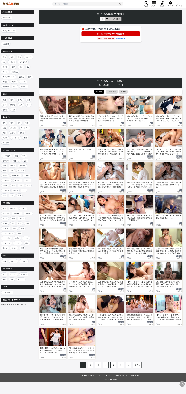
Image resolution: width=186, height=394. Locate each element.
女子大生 (12, 62)
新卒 (14, 87)
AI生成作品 (23, 62)
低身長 (21, 133)
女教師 (14, 82)
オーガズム (6, 238)
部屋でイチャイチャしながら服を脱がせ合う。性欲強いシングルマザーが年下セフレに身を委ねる (52, 317)
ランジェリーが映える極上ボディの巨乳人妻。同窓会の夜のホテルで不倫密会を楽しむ (139, 217)
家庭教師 (6, 87)
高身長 (5, 138)
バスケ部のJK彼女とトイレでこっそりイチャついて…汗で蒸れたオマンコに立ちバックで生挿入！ (168, 118)
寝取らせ (16, 161)
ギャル (5, 72)
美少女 (5, 67)
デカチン (24, 274)
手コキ (5, 223)
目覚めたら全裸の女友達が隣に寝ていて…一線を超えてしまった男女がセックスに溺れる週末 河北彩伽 (139, 184)
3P (13, 223)
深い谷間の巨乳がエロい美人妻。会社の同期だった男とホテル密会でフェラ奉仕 (110, 251)
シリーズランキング (104, 376)
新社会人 (24, 87)
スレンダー (24, 128)
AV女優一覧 (7, 17)
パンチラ (6, 190)
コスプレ (13, 261)
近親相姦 (22, 166)
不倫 (16, 156)
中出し (23, 208)
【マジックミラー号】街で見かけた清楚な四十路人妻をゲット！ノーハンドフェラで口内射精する (81, 217)
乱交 (19, 223)
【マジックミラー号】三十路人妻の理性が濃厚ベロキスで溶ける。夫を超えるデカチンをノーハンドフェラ (139, 284)
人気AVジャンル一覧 (120, 376)
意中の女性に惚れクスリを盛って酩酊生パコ (81, 150)
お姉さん (15, 72)
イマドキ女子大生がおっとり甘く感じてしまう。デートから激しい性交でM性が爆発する (110, 118)
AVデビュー (16, 175)
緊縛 (19, 233)
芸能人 (21, 77)
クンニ (5, 248)
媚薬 (13, 218)
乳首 (27, 123)
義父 (4, 100)
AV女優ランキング (88, 376)
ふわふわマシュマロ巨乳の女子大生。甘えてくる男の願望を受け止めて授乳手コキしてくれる (81, 284)
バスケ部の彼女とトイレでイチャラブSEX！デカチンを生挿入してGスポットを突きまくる (139, 118)
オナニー (6, 213)
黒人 (4, 274)
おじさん (21, 279)
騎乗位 (17, 238)
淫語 (26, 243)
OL (28, 67)
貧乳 (11, 123)
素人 (4, 57)
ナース (23, 82)
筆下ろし (13, 208)
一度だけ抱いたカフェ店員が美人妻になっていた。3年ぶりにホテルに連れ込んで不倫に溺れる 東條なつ (110, 317)
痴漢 (4, 171)
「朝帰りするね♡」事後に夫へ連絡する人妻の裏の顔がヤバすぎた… (168, 184)
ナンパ (12, 166)
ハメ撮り (28, 213)
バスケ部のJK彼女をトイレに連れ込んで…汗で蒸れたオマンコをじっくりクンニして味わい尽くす (52, 151)
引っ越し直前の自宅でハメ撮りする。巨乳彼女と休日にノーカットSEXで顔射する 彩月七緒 (81, 350)
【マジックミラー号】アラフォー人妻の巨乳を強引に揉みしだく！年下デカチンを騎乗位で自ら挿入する (168, 317)
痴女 (4, 208)
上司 (20, 105)
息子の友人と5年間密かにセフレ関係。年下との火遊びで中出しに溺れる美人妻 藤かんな (168, 284)
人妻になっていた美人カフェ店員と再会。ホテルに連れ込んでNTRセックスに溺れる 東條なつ (110, 284)
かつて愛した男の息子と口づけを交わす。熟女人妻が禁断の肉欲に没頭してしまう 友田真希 (139, 251)
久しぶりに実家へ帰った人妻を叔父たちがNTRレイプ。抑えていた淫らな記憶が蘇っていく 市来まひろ (52, 184)
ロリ (20, 67)
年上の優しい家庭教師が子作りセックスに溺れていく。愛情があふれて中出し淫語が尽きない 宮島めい (139, 151)
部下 (28, 105)
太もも (12, 133)
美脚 (4, 133)
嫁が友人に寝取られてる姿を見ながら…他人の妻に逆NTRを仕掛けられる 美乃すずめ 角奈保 (81, 118)
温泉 (20, 185)
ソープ (27, 180)
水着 (4, 261)
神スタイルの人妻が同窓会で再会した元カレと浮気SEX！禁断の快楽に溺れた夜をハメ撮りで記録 (110, 184)
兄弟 (13, 110)
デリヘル (18, 180)
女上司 (12, 105)
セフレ (20, 100)
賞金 (4, 166)
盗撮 (11, 171)
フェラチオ (17, 213)
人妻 (11, 57)
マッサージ (6, 180)
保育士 (5, 82)
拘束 (19, 195)
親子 (4, 105)
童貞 (11, 279)
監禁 (4, 195)
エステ (26, 175)
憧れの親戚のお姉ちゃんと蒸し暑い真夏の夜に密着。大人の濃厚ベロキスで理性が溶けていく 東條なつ (139, 317)
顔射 (27, 223)
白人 (29, 77)
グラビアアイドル (9, 77)
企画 (25, 161)
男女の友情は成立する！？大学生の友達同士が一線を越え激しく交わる (52, 118)
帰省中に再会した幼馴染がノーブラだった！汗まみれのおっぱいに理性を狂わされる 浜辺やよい (81, 184)
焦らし (14, 248)
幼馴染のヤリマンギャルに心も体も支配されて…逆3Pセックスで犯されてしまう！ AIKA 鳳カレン (110, 151)
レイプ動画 (6, 156)
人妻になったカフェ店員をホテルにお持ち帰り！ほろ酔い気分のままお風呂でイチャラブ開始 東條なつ (168, 251)
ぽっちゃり (15, 138)
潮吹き (21, 218)
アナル (5, 218)
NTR (23, 156)
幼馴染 (5, 110)
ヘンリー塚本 (7, 292)
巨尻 (4, 128)
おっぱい (6, 143)
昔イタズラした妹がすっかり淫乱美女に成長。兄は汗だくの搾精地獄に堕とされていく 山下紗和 (168, 151)
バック (26, 238)
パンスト (24, 261)
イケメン (13, 274)
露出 (13, 185)
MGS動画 (6, 44)
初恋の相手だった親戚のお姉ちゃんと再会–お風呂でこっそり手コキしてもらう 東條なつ (52, 350)
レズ (23, 190)
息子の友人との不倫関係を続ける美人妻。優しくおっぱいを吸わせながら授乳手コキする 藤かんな (52, 251)
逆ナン (5, 175)
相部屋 (5, 185)
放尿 (22, 228)
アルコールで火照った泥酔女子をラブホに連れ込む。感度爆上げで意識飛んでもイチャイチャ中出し (110, 217)
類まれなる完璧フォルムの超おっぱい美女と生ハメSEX (168, 216)
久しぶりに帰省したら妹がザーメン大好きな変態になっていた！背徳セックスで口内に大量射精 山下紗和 (52, 218)
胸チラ (15, 190)
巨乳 (4, 123)
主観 (22, 248)
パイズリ (18, 243)
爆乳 (19, 123)
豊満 (25, 138)
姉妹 (28, 100)
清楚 (13, 67)
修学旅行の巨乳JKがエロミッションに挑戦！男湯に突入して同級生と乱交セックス (81, 251)
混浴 (28, 185)
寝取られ (6, 161)
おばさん (28, 57)
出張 (11, 195)
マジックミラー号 (9, 31)
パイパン (13, 128)
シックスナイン (8, 233)
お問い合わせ (135, 376)
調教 (14, 228)
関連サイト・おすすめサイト (13, 304)
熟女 (19, 57)
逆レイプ (21, 171)
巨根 (4, 279)
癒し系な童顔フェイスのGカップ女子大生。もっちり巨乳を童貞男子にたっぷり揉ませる (81, 317)
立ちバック (6, 243)
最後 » (137, 364)
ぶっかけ (6, 228)
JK (4, 62)
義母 (11, 100)
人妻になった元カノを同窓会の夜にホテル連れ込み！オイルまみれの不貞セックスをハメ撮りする (52, 284)
